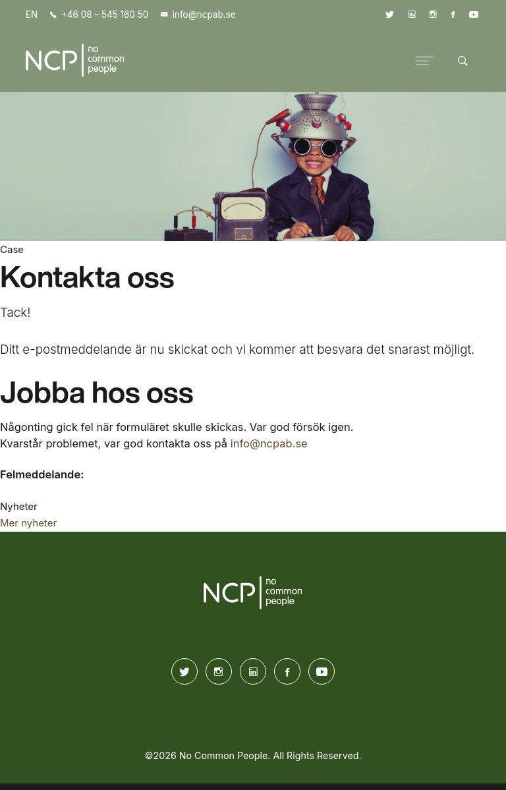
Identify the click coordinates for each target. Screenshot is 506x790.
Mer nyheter (28, 523)
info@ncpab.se (269, 443)
